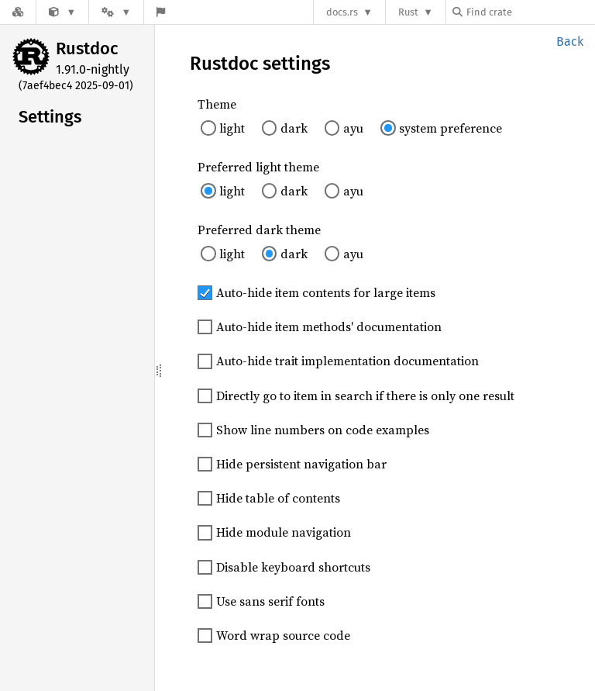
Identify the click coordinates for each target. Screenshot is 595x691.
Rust (408, 12)
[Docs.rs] (18, 12)
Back (569, 41)
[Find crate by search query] (530, 12)
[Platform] (116, 12)
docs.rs (342, 12)
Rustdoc (87, 48)
